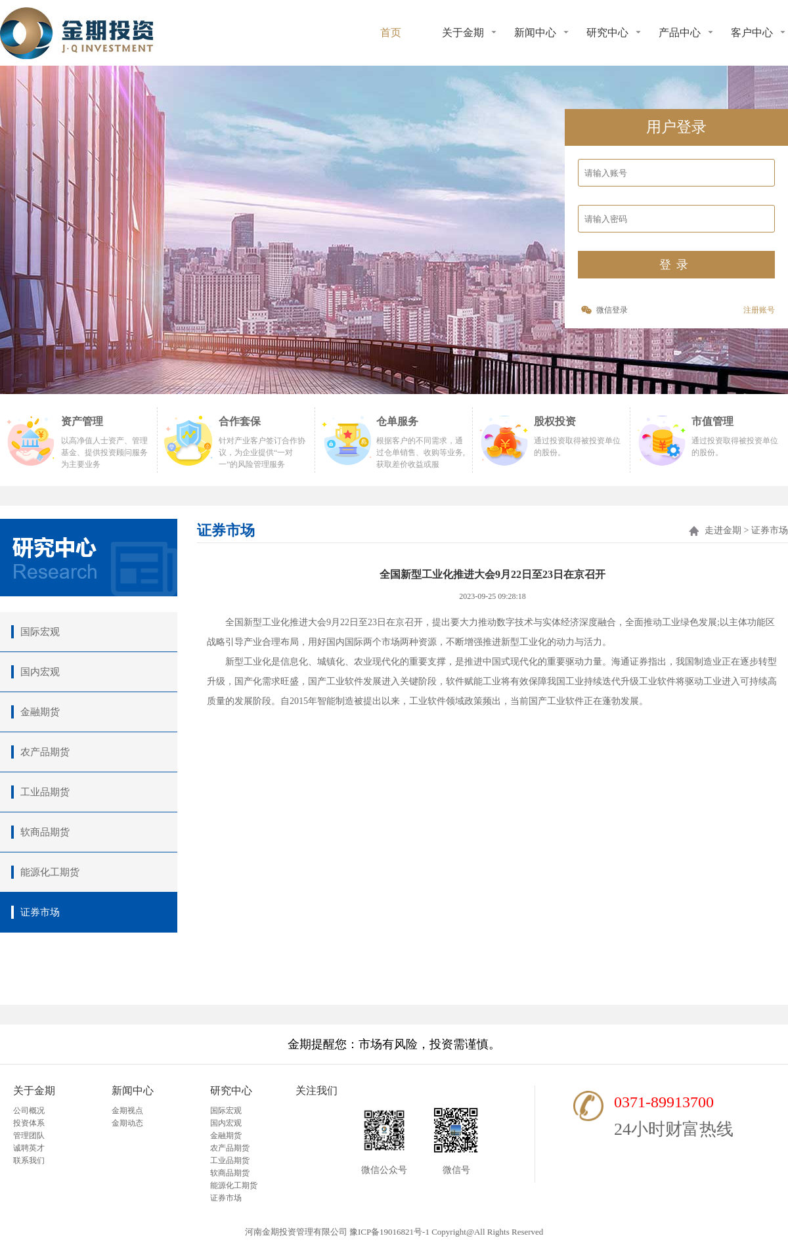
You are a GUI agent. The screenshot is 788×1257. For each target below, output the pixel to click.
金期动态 (127, 1123)
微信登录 (612, 310)
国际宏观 (226, 1110)
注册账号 (759, 310)
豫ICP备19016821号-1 (389, 1232)
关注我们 (317, 1090)
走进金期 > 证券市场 (746, 530)
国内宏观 (226, 1123)
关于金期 (463, 32)
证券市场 (226, 1197)
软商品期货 (230, 1173)
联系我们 (29, 1160)
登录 (676, 264)
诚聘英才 (29, 1148)
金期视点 (127, 1110)
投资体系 (29, 1123)
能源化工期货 (233, 1185)
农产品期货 (230, 1148)
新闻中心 (535, 32)
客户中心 (752, 32)
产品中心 (680, 32)
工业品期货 (230, 1160)
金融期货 (226, 1135)
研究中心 (607, 32)
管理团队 (29, 1135)
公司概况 (29, 1110)
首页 (390, 32)
